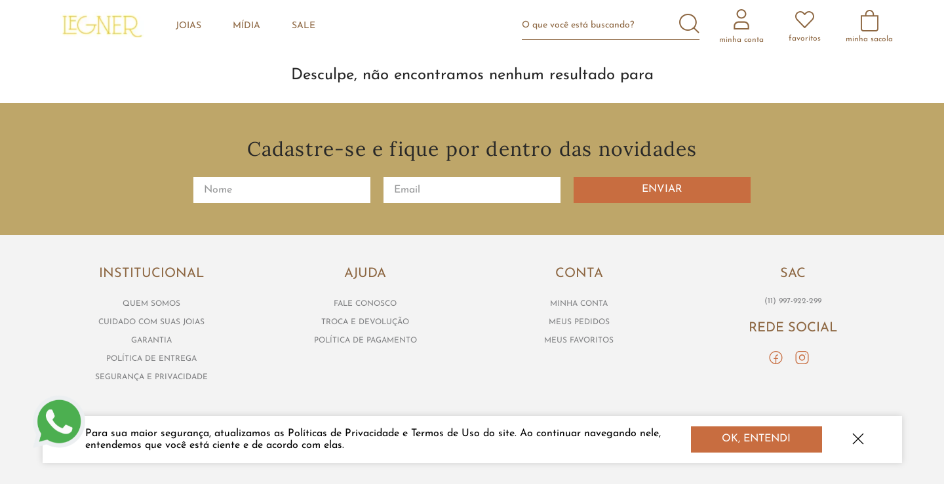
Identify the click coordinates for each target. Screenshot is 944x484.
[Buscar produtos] (689, 24)
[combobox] (616, 25)
